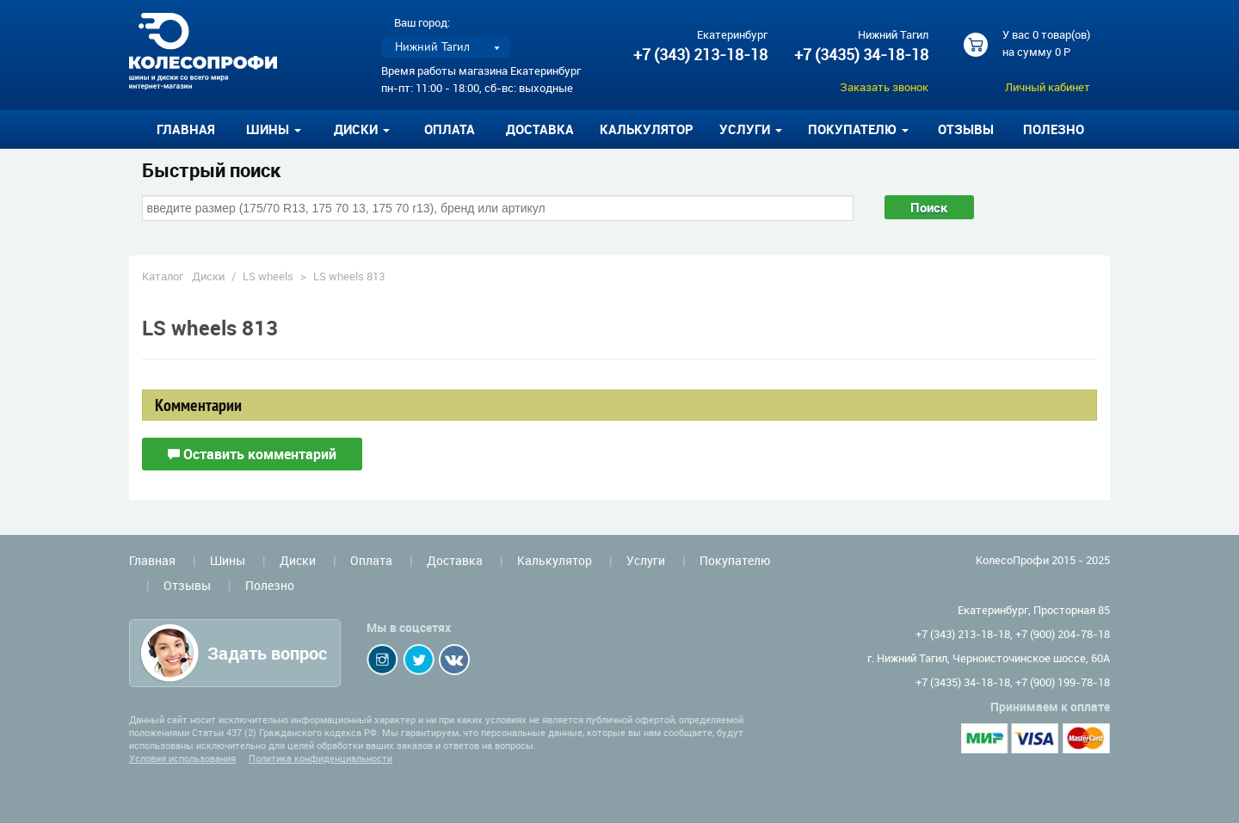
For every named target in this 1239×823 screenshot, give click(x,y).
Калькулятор (646, 129)
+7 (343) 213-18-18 (700, 54)
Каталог (162, 276)
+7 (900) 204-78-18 (1062, 634)
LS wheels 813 (349, 276)
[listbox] (445, 47)
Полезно (1053, 129)
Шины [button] (273, 129)
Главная (186, 129)
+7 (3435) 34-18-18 (861, 54)
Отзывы (966, 129)
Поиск (929, 207)
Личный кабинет (1047, 87)
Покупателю (735, 560)
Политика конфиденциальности (320, 758)
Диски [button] (362, 129)
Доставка (540, 129)
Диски (208, 276)
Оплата (449, 129)
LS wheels (268, 276)
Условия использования (182, 758)
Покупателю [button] (858, 129)
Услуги (645, 560)
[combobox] (498, 208)
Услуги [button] (750, 129)
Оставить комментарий (252, 454)
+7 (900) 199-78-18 (1062, 682)
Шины (227, 560)
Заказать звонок (884, 87)
